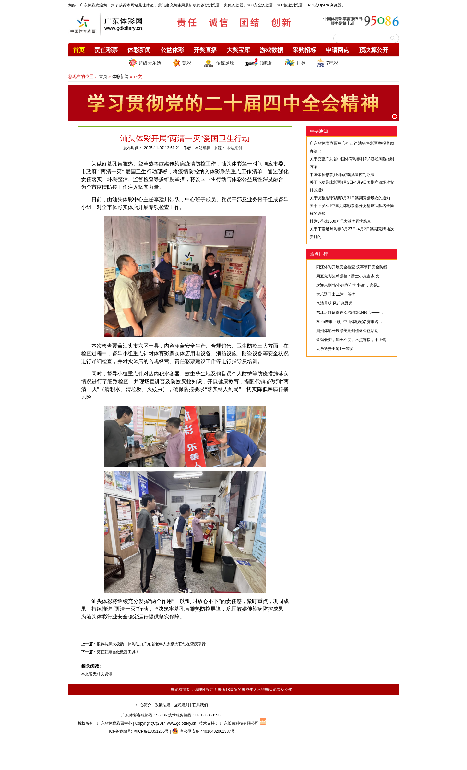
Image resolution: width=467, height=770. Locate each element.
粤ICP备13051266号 (151, 731)
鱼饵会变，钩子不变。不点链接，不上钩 (351, 339)
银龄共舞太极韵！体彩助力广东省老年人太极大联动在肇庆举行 (151, 644)
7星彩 (327, 62)
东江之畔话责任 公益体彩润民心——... (349, 312)
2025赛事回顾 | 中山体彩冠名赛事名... (349, 321)
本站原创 (234, 148)
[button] (394, 116)
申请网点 (337, 50)
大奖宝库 (238, 50)
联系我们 (200, 705)
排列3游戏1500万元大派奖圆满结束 (340, 221)
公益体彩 (172, 50)
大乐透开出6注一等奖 (334, 349)
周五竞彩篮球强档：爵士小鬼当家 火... (349, 276)
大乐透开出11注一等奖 (335, 294)
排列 (295, 62)
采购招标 (304, 50)
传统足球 (218, 62)
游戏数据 (271, 50)
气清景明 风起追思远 (334, 303)
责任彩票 (106, 50)
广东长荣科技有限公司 (239, 723)
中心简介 (143, 705)
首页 (79, 50)
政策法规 (162, 705)
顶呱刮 (259, 62)
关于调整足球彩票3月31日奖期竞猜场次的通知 (350, 198)
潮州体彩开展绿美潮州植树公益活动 (347, 330)
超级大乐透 (145, 62)
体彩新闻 (139, 50)
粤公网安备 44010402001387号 (203, 731)
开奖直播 (205, 50)
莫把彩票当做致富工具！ (118, 652)
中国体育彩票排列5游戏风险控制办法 (342, 174)
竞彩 (181, 62)
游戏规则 (181, 705)
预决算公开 (373, 50)
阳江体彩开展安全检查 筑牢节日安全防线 (351, 267)
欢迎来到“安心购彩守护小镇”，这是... (348, 285)
